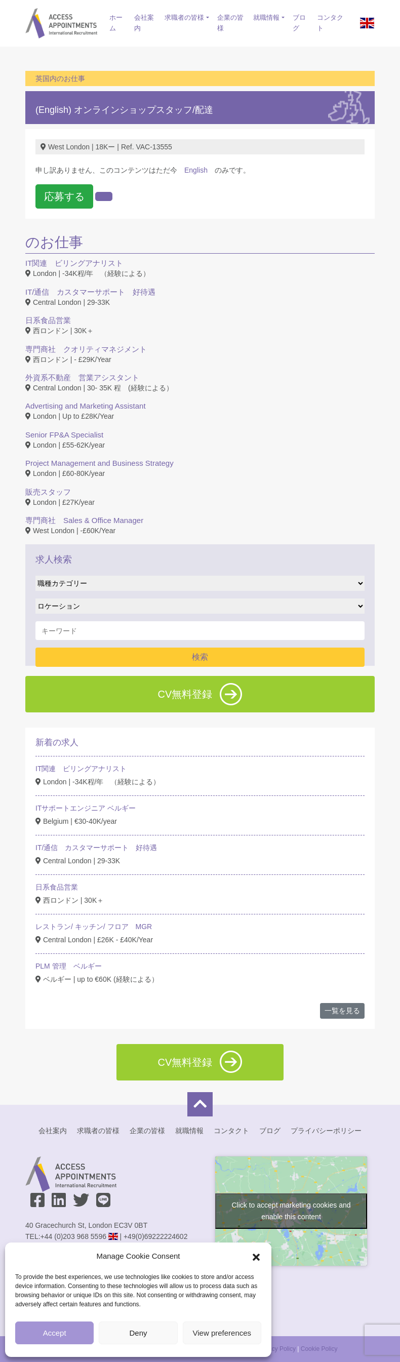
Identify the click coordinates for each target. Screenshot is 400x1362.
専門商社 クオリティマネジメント (86, 349)
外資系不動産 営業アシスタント (82, 377)
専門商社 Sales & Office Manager (84, 520)
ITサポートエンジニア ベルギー (85, 808)
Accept (54, 1333)
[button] (256, 1256)
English (196, 170)
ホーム (116, 23)
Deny (138, 1333)
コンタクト (330, 23)
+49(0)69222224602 (156, 1236)
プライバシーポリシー (326, 1131)
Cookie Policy (319, 1348)
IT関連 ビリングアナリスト (74, 263)
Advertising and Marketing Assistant (85, 406)
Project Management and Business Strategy (99, 463)
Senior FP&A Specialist (64, 434)
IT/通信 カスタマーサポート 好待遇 (90, 292)
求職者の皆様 (184, 17)
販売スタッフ (48, 492)
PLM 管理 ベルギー (68, 966)
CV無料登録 (200, 694)
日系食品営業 (48, 320)
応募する (64, 196)
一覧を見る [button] (342, 1011)
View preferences (222, 1333)
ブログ (299, 23)
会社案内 (144, 23)
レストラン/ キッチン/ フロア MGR (93, 927)
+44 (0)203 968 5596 (73, 1236)
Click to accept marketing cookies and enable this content (291, 1211)
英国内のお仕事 (60, 78)
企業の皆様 (230, 23)
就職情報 (266, 17)
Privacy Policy (277, 1348)
